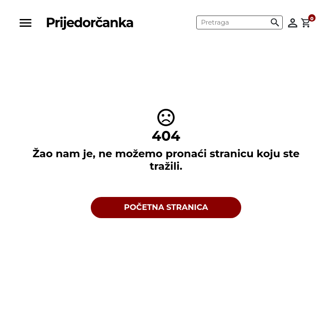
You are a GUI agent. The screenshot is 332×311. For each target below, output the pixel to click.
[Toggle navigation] (28, 23)
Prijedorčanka (89, 23)
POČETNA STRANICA (166, 207)
